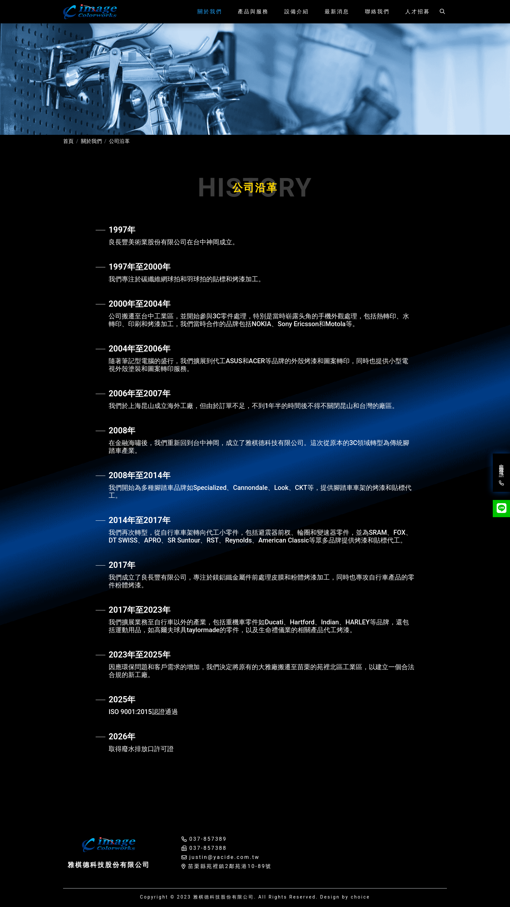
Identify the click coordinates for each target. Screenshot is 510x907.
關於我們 (91, 141)
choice (360, 897)
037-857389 (208, 839)
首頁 (68, 141)
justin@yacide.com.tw (224, 857)
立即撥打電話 (500, 473)
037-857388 (208, 848)
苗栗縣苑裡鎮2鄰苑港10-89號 (230, 866)
